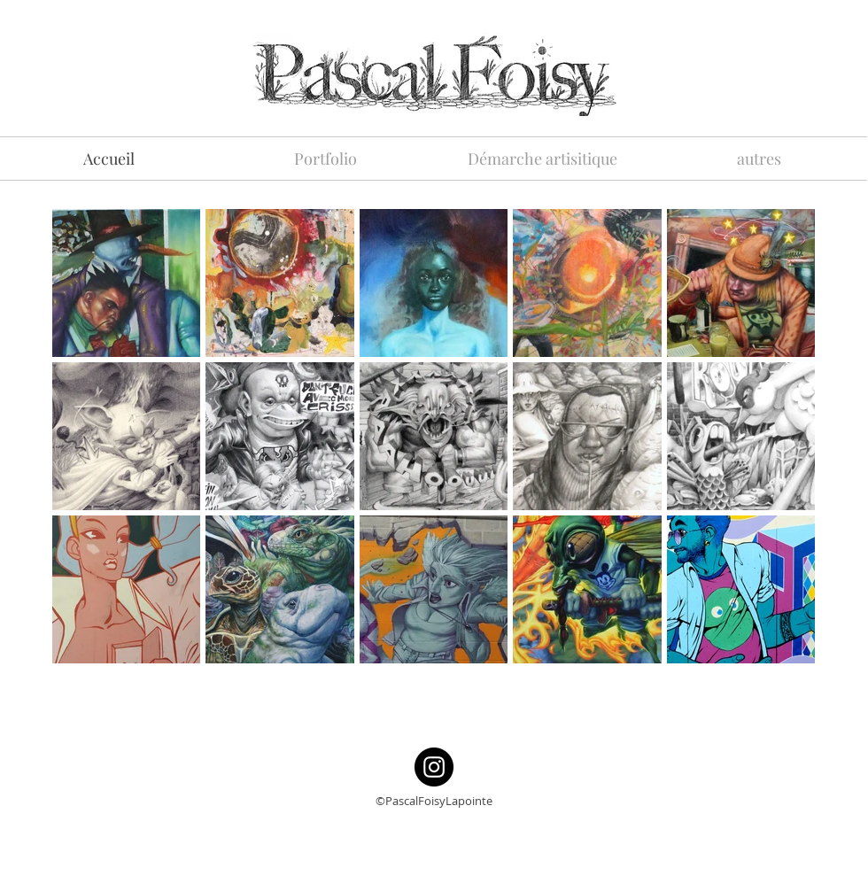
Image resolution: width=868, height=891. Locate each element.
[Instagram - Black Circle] (434, 767)
